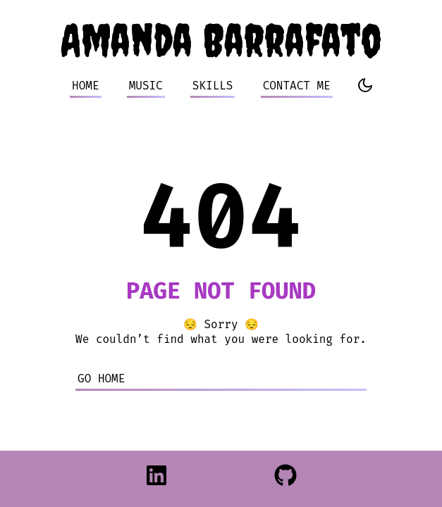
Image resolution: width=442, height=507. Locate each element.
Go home (101, 378)
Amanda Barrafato (221, 39)
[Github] (285, 479)
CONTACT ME (297, 85)
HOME (85, 85)
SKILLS (212, 85)
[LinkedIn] (156, 479)
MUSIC (146, 85)
